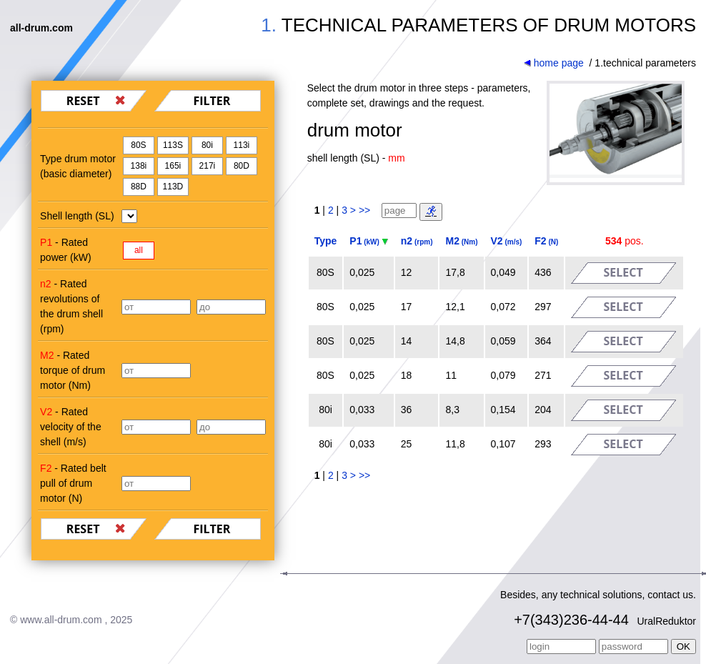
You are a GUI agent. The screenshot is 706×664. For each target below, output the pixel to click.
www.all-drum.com (60, 619)
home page (554, 63)
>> (364, 210)
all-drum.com (41, 28)
